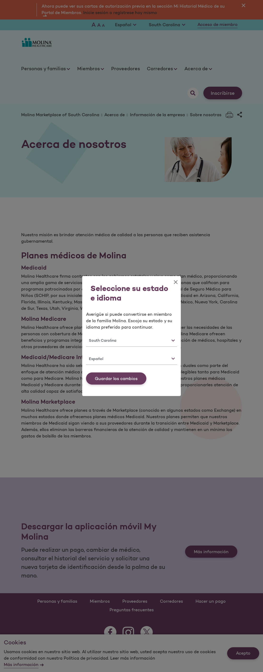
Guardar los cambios (116, 378)
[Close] (175, 282)
